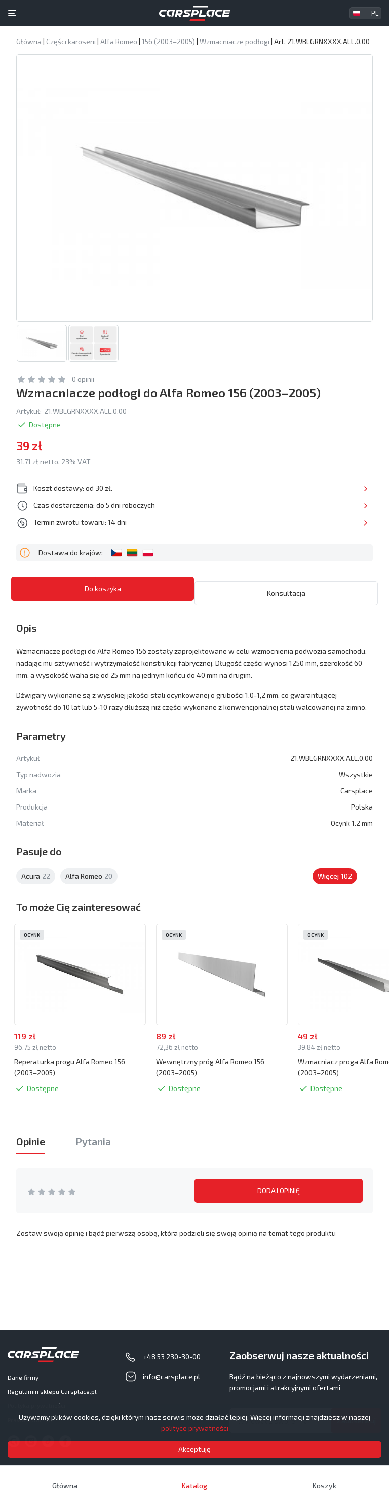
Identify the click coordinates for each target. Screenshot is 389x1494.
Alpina (143, 883)
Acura (35, 883)
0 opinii (83, 390)
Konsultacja (286, 599)
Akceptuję (194, 1449)
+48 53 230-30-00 (172, 1356)
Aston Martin (197, 883)
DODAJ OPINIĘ (278, 1201)
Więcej (347, 499)
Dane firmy (23, 1377)
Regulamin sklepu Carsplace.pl (52, 1391)
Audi (290, 883)
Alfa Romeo (88, 883)
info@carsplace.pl (171, 1376)
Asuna (249, 883)
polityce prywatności (194, 1428)
